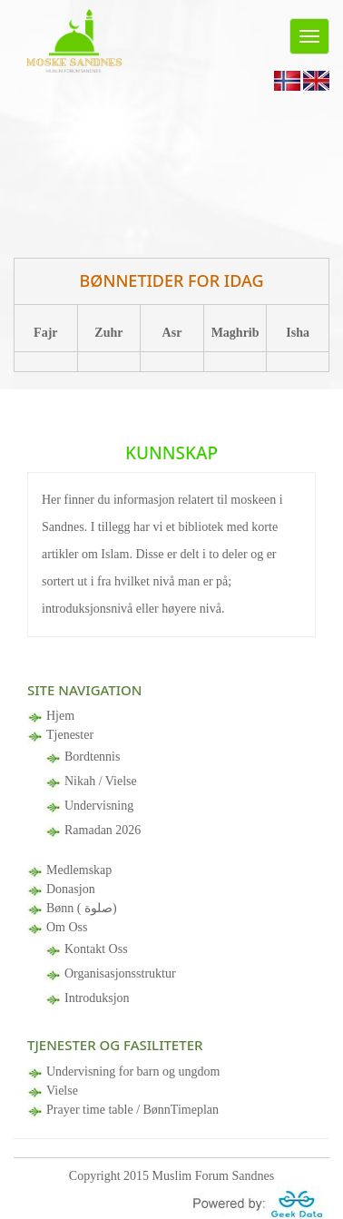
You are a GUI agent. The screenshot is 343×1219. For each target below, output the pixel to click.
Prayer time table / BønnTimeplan (132, 1109)
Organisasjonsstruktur (120, 973)
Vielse (62, 1090)
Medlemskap (79, 870)
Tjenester (69, 735)
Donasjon (70, 889)
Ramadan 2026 (102, 830)
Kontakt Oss (96, 949)
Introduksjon (97, 998)
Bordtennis (92, 756)
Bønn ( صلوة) (81, 908)
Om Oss (67, 927)
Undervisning (98, 805)
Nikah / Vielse (100, 781)
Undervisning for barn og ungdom (133, 1071)
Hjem (60, 716)
